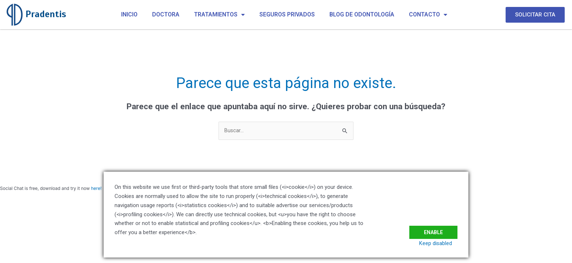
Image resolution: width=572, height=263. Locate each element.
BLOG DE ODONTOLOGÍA (361, 14)
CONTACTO (428, 14)
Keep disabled (440, 243)
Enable (432, 227)
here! (96, 188)
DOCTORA (165, 14)
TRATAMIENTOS (219, 14)
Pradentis (46, 14)
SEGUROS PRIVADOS (287, 14)
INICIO (129, 14)
